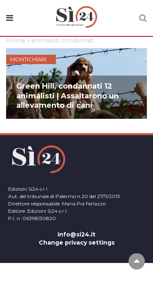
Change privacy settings (77, 242)
